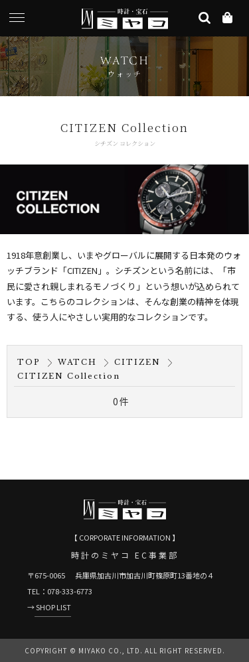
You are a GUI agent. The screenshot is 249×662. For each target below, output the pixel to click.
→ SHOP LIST (49, 607)
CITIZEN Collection (68, 376)
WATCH (77, 362)
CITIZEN (137, 362)
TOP (29, 362)
